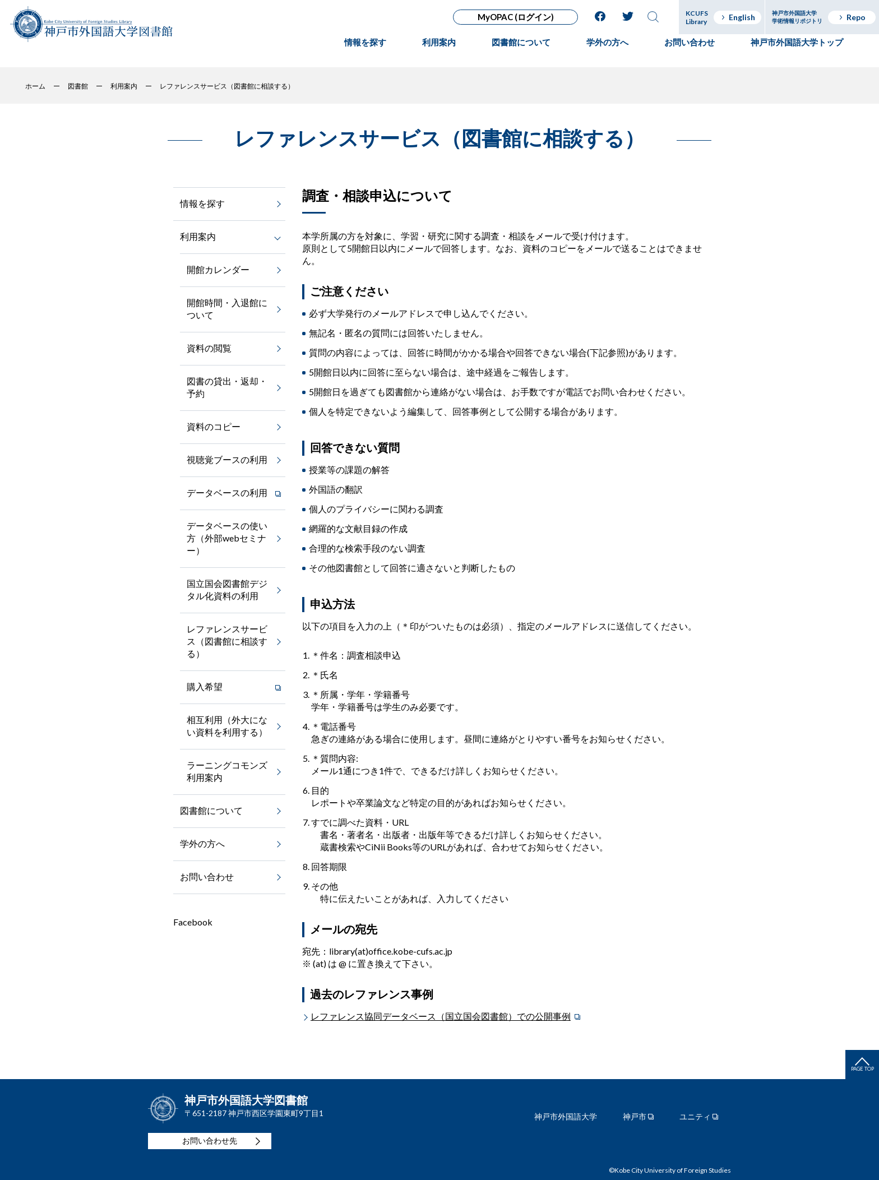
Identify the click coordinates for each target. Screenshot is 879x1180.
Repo (852, 17)
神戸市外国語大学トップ (797, 53)
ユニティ (695, 1117)
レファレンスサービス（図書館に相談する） (227, 641)
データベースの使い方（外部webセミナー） (227, 538)
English (737, 17)
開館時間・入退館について (227, 308)
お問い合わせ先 (209, 1140)
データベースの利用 (227, 492)
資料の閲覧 (209, 348)
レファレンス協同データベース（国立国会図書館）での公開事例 (441, 1016)
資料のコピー (213, 426)
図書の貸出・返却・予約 (227, 387)
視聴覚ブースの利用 (227, 459)
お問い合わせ (689, 53)
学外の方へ (607, 53)
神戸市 (634, 1117)
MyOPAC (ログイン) (516, 17)
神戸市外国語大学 (565, 1117)
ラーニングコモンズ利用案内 (227, 771)
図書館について (521, 53)
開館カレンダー (218, 269)
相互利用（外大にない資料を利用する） (227, 725)
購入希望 (205, 686)
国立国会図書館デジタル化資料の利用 (227, 589)
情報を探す (365, 53)
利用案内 (439, 53)
